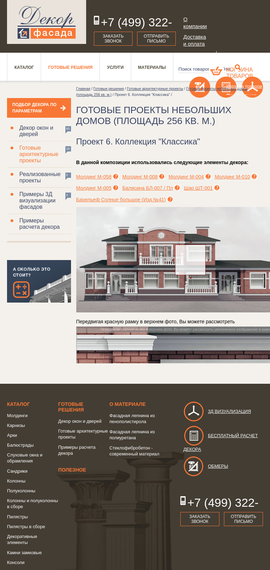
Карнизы (16, 425)
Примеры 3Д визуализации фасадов (37, 200)
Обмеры (205, 466)
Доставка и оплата (195, 40)
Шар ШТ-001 (198, 188)
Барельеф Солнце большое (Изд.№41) (121, 199)
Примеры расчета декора (39, 224)
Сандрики (17, 471)
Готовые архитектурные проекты (38, 154)
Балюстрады (20, 445)
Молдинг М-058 (93, 177)
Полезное (72, 470)
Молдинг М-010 (232, 177)
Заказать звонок (113, 39)
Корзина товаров (239, 73)
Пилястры (17, 516)
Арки (12, 435)
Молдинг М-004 (186, 177)
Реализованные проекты (39, 177)
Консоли (16, 562)
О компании (195, 22)
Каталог (18, 404)
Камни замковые (24, 552)
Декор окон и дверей (36, 131)
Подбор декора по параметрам (34, 108)
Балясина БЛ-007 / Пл (147, 188)
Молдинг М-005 (93, 188)
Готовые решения (71, 407)
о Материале (127, 404)
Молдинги (17, 415)
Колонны (16, 481)
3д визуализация (217, 411)
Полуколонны (21, 490)
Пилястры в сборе (26, 526)
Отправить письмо (156, 39)
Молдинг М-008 (140, 177)
